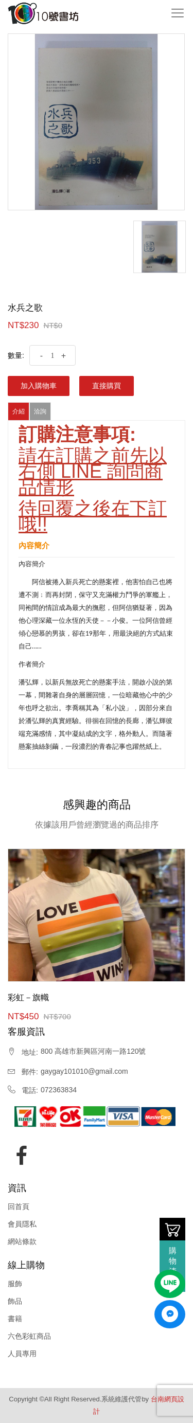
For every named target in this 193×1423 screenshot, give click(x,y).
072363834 (59, 1089)
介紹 (18, 411)
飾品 (15, 1301)
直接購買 (106, 386)
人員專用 (22, 1353)
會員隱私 (22, 1224)
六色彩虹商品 (29, 1336)
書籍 (15, 1318)
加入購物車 (39, 386)
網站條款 (22, 1241)
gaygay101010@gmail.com (84, 1071)
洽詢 (40, 411)
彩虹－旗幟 (28, 997)
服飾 (15, 1283)
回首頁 (18, 1206)
